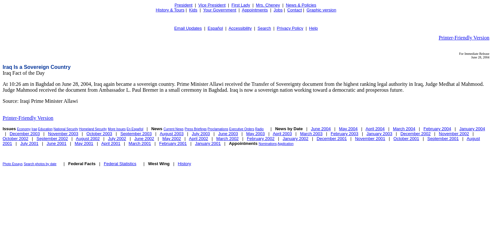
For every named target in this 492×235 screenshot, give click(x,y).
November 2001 (370, 138)
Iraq (34, 129)
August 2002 (88, 138)
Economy (24, 129)
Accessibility (240, 28)
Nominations (268, 144)
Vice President (212, 5)
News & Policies (301, 5)
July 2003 (201, 133)
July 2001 (29, 143)
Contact (294, 10)
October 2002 (15, 138)
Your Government (219, 10)
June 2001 (57, 143)
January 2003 (379, 133)
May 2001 (84, 143)
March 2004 (404, 128)
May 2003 (255, 133)
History (184, 163)
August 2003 (172, 133)
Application (286, 144)
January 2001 (208, 143)
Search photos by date (40, 164)
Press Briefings (195, 129)
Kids (193, 10)
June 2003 (228, 133)
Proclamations (217, 129)
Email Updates (188, 28)
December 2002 (416, 133)
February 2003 (344, 133)
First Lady (240, 5)
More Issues (116, 129)
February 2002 (261, 138)
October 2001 (406, 138)
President (183, 5)
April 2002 (198, 138)
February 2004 (437, 128)
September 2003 (136, 133)
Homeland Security (93, 129)
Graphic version (321, 10)
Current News (174, 129)
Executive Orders (241, 129)
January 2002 (295, 138)
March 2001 (140, 143)
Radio (259, 129)
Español (215, 28)
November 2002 (454, 133)
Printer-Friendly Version (464, 37)
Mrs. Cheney (268, 5)
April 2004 (375, 128)
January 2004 (472, 128)
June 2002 (144, 138)
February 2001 (173, 143)
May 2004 (348, 128)
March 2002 (227, 138)
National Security (66, 129)
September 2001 (443, 138)
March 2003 (311, 133)
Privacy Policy (290, 28)
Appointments (255, 10)
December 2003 (24, 133)
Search (264, 28)
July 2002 (117, 138)
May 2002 (171, 138)
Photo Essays (13, 164)
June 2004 (321, 128)
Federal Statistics (120, 163)
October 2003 (99, 133)
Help (313, 28)
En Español (135, 129)
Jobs (278, 10)
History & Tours (170, 10)
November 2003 (63, 133)
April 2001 (111, 143)
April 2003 (282, 133)
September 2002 (52, 138)
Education (45, 129)
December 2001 (332, 138)
